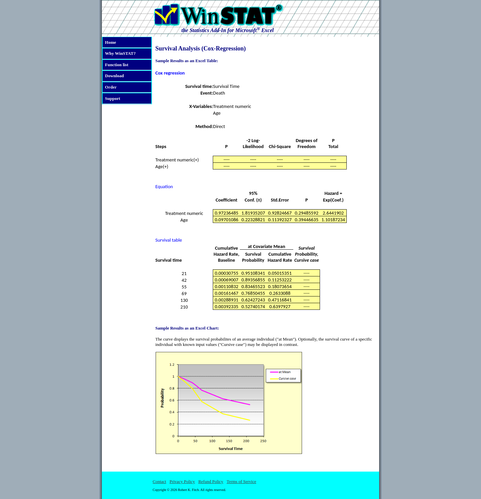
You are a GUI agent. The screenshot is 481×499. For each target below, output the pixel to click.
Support (112, 98)
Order (111, 87)
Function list (116, 64)
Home (110, 42)
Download (114, 75)
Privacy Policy (182, 481)
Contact (159, 481)
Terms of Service (241, 481)
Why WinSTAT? (120, 53)
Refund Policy (210, 481)
